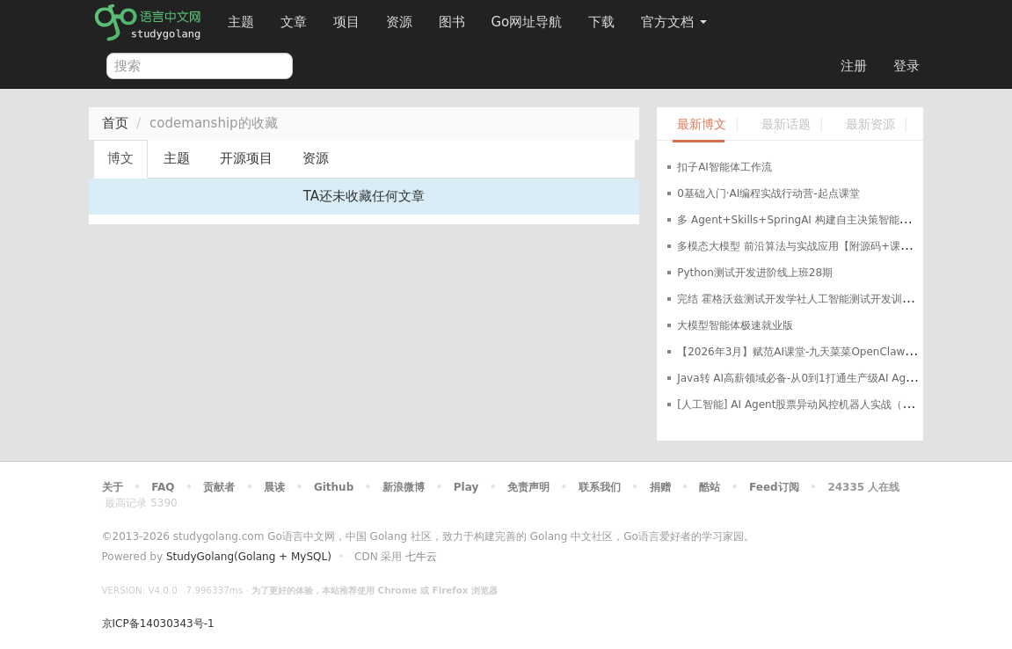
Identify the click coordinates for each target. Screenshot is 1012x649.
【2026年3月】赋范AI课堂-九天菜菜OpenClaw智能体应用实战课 (833, 352)
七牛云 (421, 557)
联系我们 (600, 487)
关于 (112, 487)
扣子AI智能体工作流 (724, 167)
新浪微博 (403, 487)
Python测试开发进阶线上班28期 (755, 272)
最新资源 (870, 124)
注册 (854, 66)
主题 (241, 22)
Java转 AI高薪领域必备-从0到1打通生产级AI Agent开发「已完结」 (837, 378)
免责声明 (528, 487)
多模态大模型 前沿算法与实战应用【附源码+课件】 (799, 246)
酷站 (709, 487)
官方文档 (674, 22)
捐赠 (660, 487)
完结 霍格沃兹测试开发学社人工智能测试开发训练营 (800, 299)
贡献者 (219, 487)
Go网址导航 (529, 17)
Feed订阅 (774, 487)
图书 (452, 22)
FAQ (162, 487)
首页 (115, 123)
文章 (293, 22)
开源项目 (246, 158)
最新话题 (786, 124)
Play (466, 487)
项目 (346, 22)
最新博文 (701, 124)
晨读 (274, 487)
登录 (906, 66)
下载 (601, 22)
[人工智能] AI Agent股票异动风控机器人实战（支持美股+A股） (829, 404)
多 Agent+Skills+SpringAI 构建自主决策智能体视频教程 (814, 220)
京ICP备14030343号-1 (158, 623)
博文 (120, 158)
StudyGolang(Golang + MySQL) (248, 557)
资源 (399, 22)
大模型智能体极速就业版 (735, 325)
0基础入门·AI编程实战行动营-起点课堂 (768, 193)
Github (333, 487)
